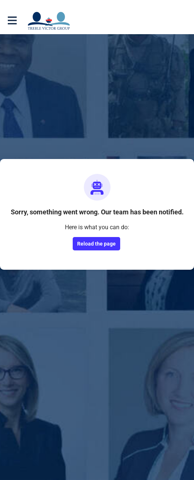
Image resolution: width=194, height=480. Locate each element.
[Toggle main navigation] (12, 20)
